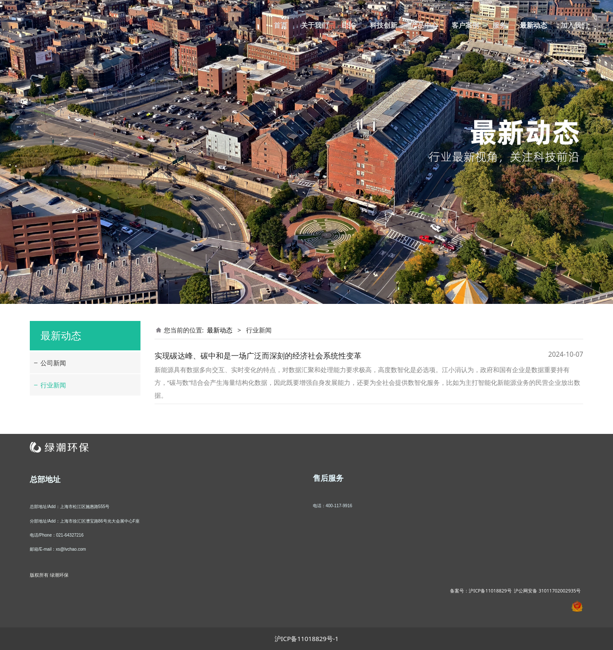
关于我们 (314, 25)
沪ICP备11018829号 (490, 590)
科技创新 (383, 25)
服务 (499, 25)
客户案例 (465, 25)
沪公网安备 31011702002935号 (547, 590)
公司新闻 (53, 362)
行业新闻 (53, 385)
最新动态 (533, 25)
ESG (349, 25)
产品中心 (424, 25)
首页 (280, 25)
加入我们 (574, 25)
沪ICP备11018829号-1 (307, 638)
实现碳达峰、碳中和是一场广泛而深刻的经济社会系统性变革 (258, 355)
